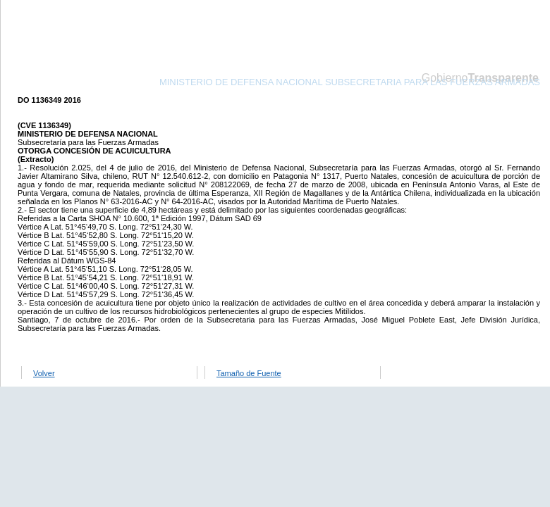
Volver (44, 373)
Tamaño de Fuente (248, 373)
